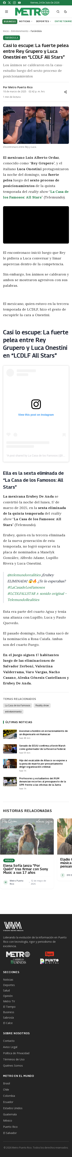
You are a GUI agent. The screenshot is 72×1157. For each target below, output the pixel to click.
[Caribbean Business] (18, 961)
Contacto (9, 1041)
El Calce (8, 1023)
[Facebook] (4, 2)
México (7, 1120)
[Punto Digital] (50, 961)
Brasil (6, 1083)
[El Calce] (50, 954)
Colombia (9, 1096)
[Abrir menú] (6, 11)
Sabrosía (8, 1017)
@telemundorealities (24, 575)
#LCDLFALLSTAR (21, 593)
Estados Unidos (12, 1108)
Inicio (6, 31)
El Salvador (10, 1133)
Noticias (25, 21)
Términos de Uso (14, 1059)
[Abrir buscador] (58, 11)
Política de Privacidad (16, 1053)
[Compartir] (65, 91)
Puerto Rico (10, 1127)
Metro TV (9, 1001)
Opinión (8, 996)
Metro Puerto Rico (20, 87)
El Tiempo (9, 1007)
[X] (9, 2)
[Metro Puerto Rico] (18, 954)
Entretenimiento (19, 31)
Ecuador (8, 1102)
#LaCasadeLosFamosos (26, 587)
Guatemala (10, 1114)
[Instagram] (14, 2)
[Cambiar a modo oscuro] (65, 11)
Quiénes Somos (13, 1065)
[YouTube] (19, 2)
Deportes (43, 21)
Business (8, 1012)
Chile (6, 1089)
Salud (6, 990)
